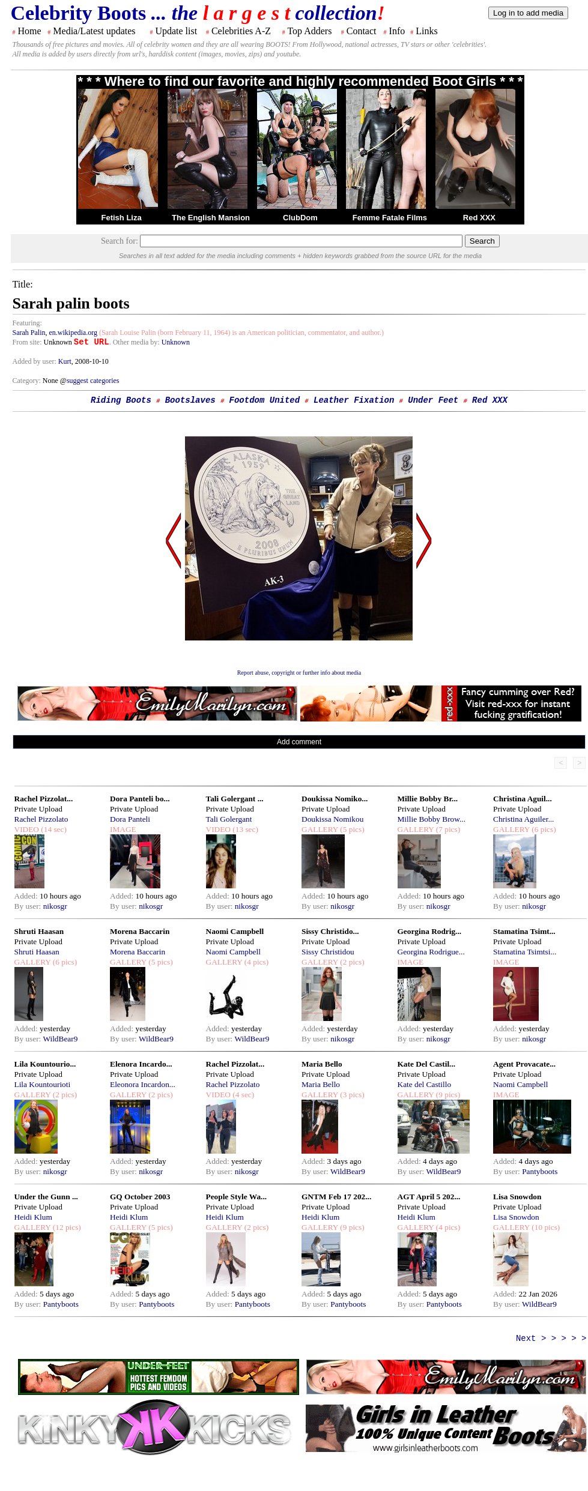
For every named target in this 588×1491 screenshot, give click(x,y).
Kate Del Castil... (427, 1063)
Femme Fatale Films (390, 217)
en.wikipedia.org (73, 332)
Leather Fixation (354, 400)
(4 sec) (242, 1094)
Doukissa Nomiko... (335, 798)
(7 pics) (447, 829)
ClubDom (300, 217)
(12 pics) (65, 1227)
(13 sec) (244, 829)
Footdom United (264, 400)
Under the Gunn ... (46, 1196)
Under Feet (433, 400)
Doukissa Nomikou (332, 819)
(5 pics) (351, 829)
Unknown (176, 342)
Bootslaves (190, 400)
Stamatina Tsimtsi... (524, 951)
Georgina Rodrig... (430, 931)
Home (29, 31)
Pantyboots (539, 1171)
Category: (28, 380)
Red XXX (479, 217)
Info (397, 31)
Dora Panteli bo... (140, 798)
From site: (27, 342)
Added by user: (35, 361)
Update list (176, 31)
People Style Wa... (236, 1196)
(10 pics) (545, 1227)
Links (426, 31)
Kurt (64, 361)
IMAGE (123, 829)
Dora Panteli (130, 819)
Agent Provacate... (524, 1063)
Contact (362, 31)
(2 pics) (351, 961)
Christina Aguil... (522, 798)
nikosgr (55, 906)
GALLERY (320, 829)
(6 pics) (543, 829)
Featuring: (27, 323)
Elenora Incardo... (141, 1063)
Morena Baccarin (139, 931)
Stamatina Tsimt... (524, 931)
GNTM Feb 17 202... (336, 1196)
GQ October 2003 (140, 1196)
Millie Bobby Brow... (432, 819)
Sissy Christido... (330, 931)
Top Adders (309, 31)
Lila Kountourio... (45, 1063)
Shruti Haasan (39, 931)
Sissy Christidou (328, 951)
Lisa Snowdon (517, 1196)
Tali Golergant (229, 819)
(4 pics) (255, 961)
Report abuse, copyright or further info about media (299, 672)
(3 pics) (351, 1094)
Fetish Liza (121, 217)
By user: (28, 906)
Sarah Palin (29, 332)
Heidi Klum (33, 1216)
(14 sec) (53, 829)
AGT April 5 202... (429, 1196)
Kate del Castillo (425, 1084)
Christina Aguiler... (523, 819)
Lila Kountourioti (42, 1084)
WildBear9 (60, 1038)
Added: (27, 895)
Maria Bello (322, 1063)
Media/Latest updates (94, 31)
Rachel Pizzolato (41, 819)
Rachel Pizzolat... (43, 798)
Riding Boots (121, 400)
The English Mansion (211, 217)
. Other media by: (135, 342)
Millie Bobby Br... (428, 798)
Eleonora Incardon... (142, 1084)
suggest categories (93, 380)
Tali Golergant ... (235, 798)
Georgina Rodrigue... (431, 951)
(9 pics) (447, 1094)
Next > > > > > (551, 1338)
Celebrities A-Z (241, 31)
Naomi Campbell (235, 931)
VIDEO (26, 829)
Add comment (299, 742)
